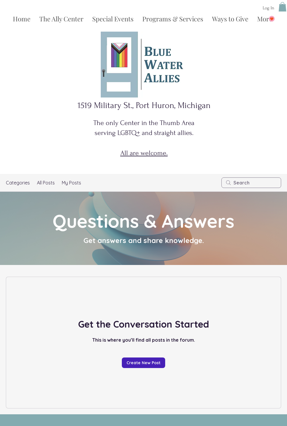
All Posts (46, 183)
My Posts (71, 183)
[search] (251, 182)
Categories (18, 183)
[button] (282, 6)
